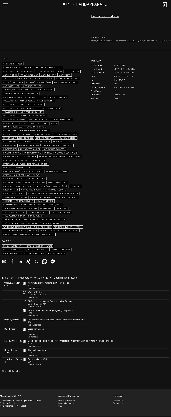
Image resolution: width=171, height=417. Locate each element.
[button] (5, 5)
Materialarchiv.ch (66, 403)
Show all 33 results (11, 371)
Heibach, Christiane (105, 16)
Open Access (119, 403)
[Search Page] (85, 4)
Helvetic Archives (66, 400)
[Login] (164, 7)
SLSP (60, 406)
